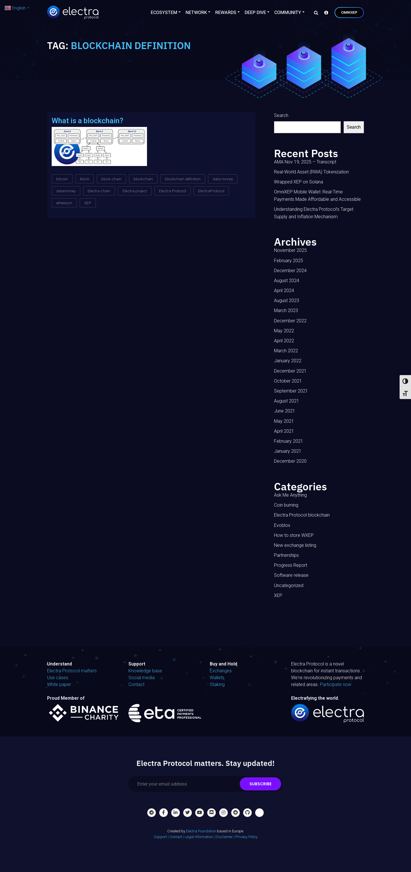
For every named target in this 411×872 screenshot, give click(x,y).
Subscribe (260, 784)
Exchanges (221, 670)
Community (287, 12)
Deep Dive (255, 12)
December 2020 (290, 461)
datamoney (66, 191)
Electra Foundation (201, 831)
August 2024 (286, 280)
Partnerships (286, 555)
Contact (136, 684)
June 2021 (284, 411)
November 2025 (290, 250)
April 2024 (284, 290)
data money (223, 179)
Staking (217, 684)
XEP (87, 203)
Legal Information (199, 837)
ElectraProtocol (211, 191)
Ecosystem (164, 12)
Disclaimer (224, 837)
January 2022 (287, 360)
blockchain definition (183, 179)
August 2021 (286, 401)
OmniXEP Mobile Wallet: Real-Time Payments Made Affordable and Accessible (317, 195)
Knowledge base (145, 670)
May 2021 (284, 421)
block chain (111, 179)
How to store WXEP (294, 535)
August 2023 (286, 300)
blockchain (143, 179)
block (84, 179)
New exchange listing (295, 545)
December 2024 (290, 270)
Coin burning (286, 505)
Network (196, 12)
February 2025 (288, 260)
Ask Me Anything (290, 495)
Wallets (217, 677)
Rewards (225, 12)
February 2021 (288, 441)
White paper (59, 684)
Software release (291, 575)
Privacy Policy (246, 837)
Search (281, 115)
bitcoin (62, 179)
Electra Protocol (172, 191)
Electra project (134, 191)
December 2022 (290, 320)
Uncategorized (288, 585)
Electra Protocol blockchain (302, 515)
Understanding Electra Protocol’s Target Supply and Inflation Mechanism (313, 213)
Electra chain (99, 191)
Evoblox (282, 525)
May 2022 (284, 330)
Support (160, 837)
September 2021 (291, 391)
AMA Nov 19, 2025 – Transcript (305, 162)
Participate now (335, 684)
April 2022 (284, 340)
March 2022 (286, 350)
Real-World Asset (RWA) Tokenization (311, 172)
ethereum (64, 203)
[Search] (314, 12)
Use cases (57, 677)
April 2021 (284, 431)
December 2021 (290, 371)
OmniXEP (349, 12)
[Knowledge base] (325, 12)
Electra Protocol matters (72, 670)
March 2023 (286, 310)
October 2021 (288, 381)
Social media (141, 677)
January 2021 (287, 451)
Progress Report (290, 565)
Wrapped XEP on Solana (298, 182)
